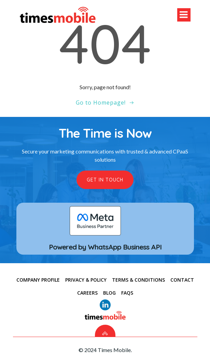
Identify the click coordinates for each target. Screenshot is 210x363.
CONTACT (182, 280)
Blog (109, 293)
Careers (87, 293)
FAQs (127, 293)
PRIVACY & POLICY (86, 280)
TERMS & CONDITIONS (138, 280)
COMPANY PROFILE (38, 280)
